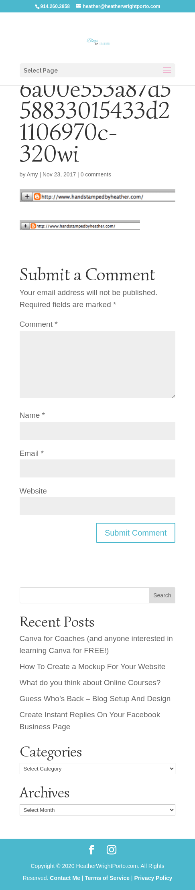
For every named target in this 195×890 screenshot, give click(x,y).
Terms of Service (107, 878)
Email (32, 453)
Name (32, 415)
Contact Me (65, 878)
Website (33, 491)
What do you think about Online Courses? (90, 682)
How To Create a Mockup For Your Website (93, 666)
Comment (39, 324)
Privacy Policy (153, 878)
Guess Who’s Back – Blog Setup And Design (95, 698)
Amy (32, 174)
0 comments (96, 174)
